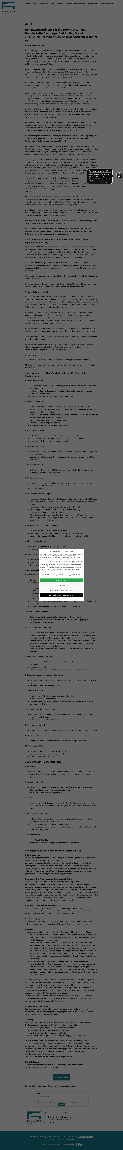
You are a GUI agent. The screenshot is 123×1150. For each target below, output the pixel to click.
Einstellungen (43, 571)
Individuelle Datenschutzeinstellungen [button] (61, 595)
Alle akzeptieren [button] (61, 580)
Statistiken (59, 574)
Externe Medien (74, 574)
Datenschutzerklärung (53, 569)
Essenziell (46, 574)
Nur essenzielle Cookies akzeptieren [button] (61, 590)
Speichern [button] (61, 585)
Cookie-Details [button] (59, 598)
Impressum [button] (65, 598)
